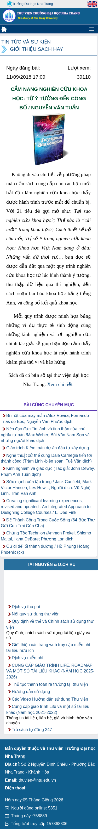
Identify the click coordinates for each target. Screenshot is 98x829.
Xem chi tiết (60, 384)
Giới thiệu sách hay (36, 49)
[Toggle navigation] (91, 28)
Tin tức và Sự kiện (26, 42)
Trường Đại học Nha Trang (30, 4)
